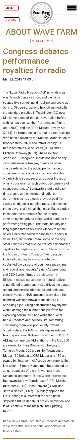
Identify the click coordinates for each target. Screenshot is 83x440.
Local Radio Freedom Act (45, 421)
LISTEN (11, 7)
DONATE (12, 19)
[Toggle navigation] (71, 8)
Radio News (11, 421)
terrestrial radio (21, 426)
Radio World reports (47, 376)
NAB (24, 421)
